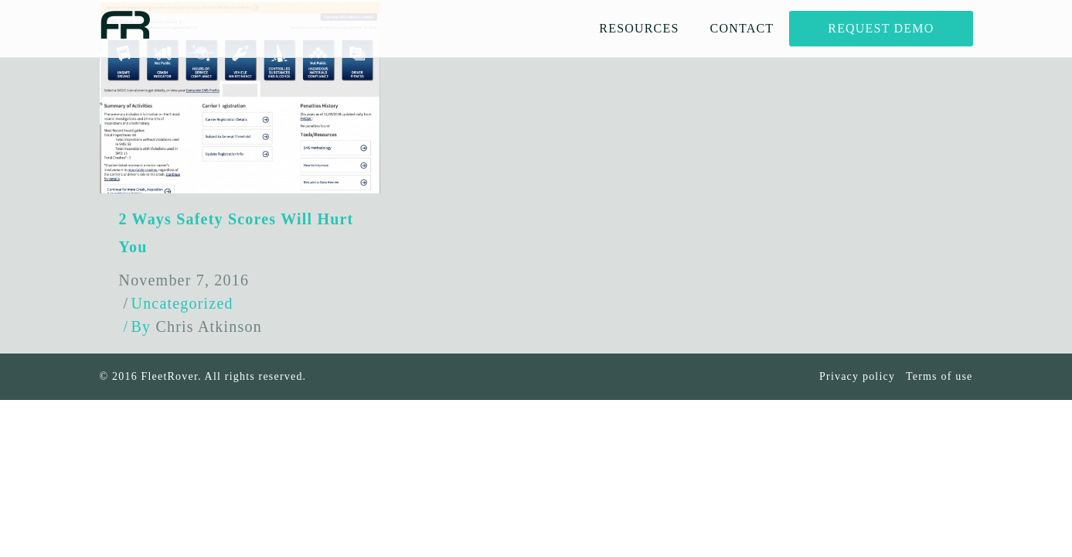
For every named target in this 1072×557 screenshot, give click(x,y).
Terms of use (939, 376)
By (196, 326)
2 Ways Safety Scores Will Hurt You (236, 232)
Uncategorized (182, 303)
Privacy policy (857, 376)
